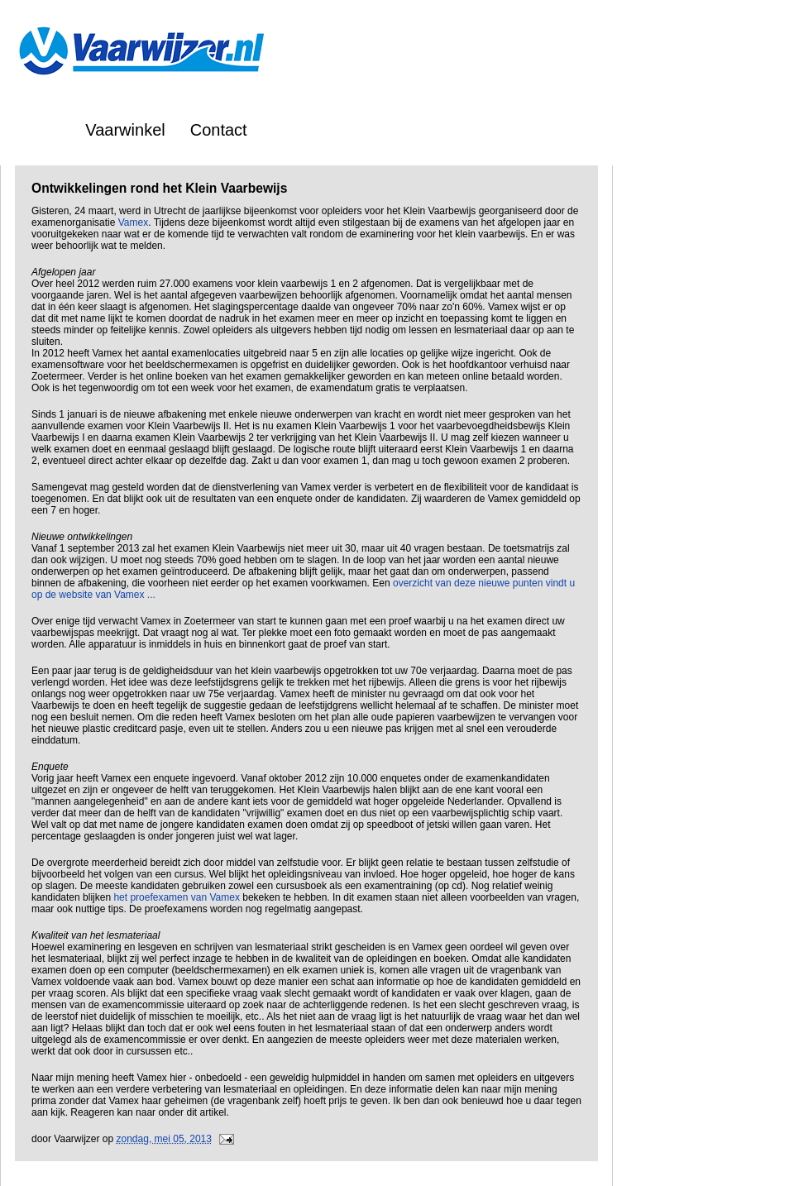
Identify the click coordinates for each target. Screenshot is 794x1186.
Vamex (133, 222)
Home (38, 130)
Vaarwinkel (125, 130)
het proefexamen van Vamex (176, 897)
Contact (218, 130)
